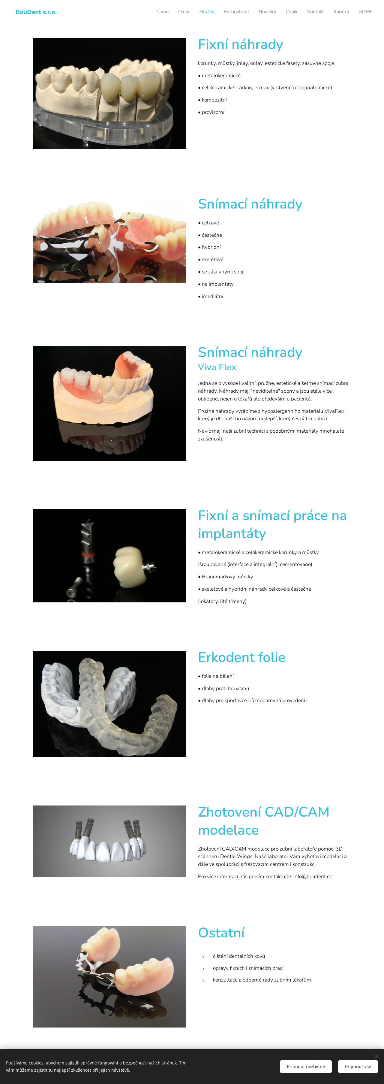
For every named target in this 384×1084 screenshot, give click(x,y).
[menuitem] (297, 12)
